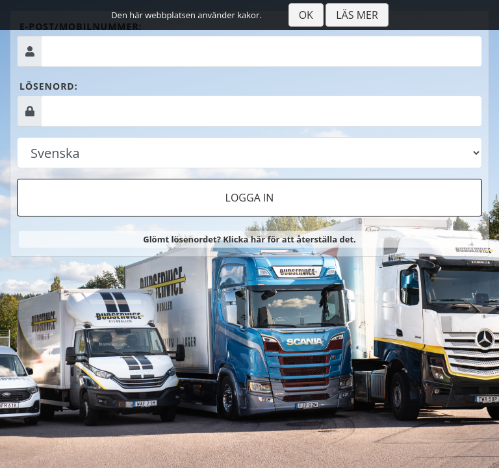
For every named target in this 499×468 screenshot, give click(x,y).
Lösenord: (48, 86)
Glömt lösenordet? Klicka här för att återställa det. (249, 239)
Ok (306, 15)
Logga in (249, 197)
